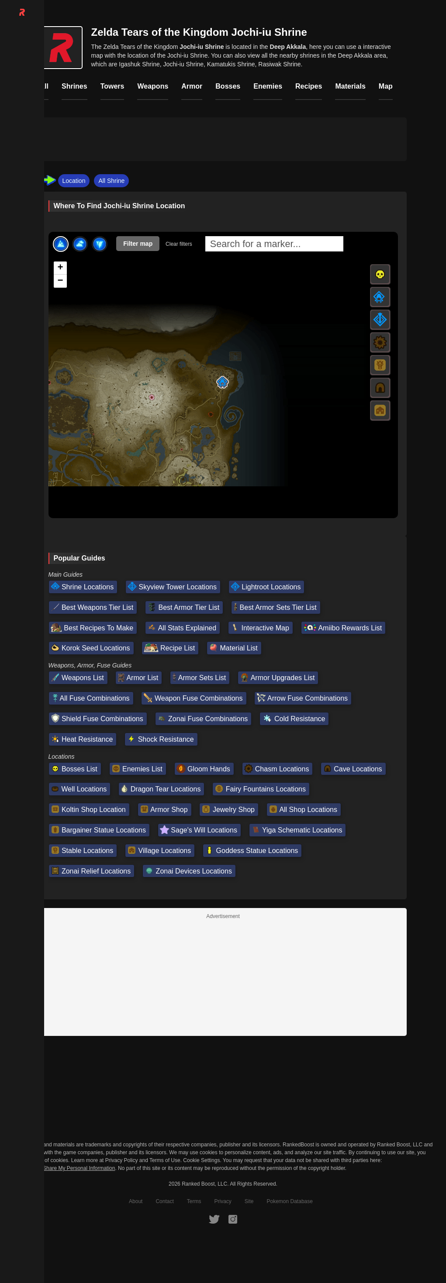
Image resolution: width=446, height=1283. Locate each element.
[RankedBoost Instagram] (232, 1219)
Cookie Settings (201, 1160)
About (135, 1201)
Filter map (137, 243)
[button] (222, 382)
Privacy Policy (121, 1160)
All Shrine (111, 180)
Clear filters (179, 244)
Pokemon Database (290, 1201)
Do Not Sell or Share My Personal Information (62, 1168)
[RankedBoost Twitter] (214, 1219)
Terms (194, 1201)
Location (74, 180)
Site (249, 1201)
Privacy (222, 1201)
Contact (164, 1201)
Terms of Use (164, 1160)
